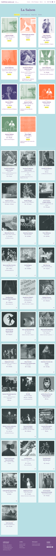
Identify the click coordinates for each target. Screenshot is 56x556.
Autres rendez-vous (25, 14)
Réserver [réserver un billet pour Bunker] (9, 107)
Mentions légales (22, 547)
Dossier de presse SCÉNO (36, 545)
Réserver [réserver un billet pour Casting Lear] (46, 107)
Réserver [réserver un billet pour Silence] (46, 42)
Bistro (41, 2)
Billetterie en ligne (22, 545)
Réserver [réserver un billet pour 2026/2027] (28, 39)
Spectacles (17, 14)
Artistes (40, 14)
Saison (28, 2)
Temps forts (34, 14)
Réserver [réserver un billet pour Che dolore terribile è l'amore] (9, 74)
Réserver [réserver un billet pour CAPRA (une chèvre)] (9, 40)
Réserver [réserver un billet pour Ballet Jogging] (28, 139)
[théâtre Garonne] (11, 2)
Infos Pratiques (35, 2)
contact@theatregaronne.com (8, 547)
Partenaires (21, 546)
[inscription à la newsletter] (50, 542)
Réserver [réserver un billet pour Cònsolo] (28, 77)
